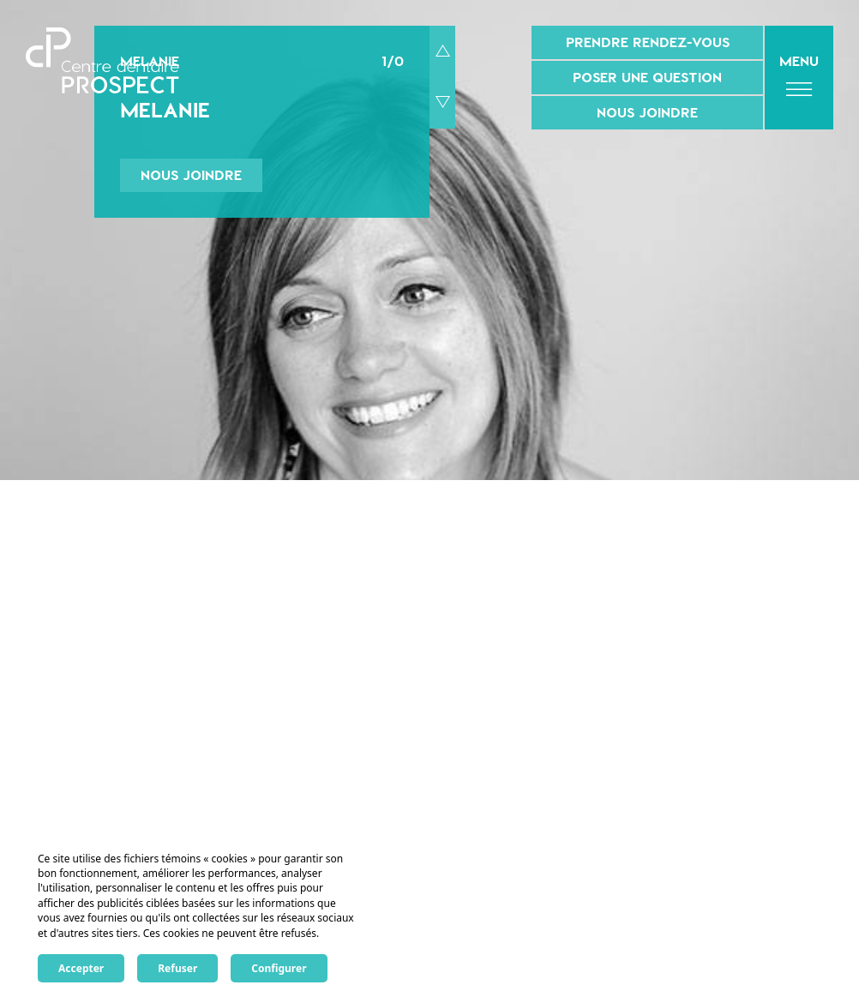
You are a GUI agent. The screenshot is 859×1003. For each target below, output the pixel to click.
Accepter (81, 968)
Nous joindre (647, 112)
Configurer (278, 968)
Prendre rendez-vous (648, 42)
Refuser (177, 968)
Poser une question (647, 77)
